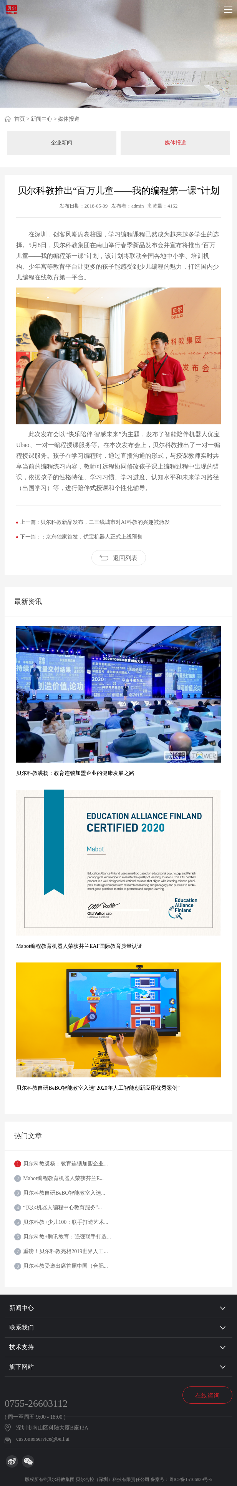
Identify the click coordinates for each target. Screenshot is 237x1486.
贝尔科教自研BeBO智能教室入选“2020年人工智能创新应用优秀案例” (97, 1088)
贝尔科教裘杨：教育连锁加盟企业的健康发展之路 (75, 773)
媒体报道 (175, 143)
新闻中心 (21, 1308)
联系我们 (21, 1327)
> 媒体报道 (67, 119)
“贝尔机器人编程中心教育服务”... (62, 1207)
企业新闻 (61, 143)
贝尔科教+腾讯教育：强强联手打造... (67, 1237)
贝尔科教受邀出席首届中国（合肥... (65, 1266)
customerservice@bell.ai (42, 1439)
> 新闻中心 (39, 119)
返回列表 (125, 558)
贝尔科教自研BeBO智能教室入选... (64, 1193)
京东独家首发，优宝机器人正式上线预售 (94, 537)
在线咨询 (207, 1395)
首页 (19, 119)
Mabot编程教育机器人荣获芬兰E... (63, 1178)
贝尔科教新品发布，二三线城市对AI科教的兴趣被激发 (105, 522)
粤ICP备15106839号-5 (190, 1479)
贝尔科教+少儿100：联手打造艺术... (65, 1222)
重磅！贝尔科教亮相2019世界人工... (65, 1251)
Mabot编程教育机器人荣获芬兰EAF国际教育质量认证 (79, 946)
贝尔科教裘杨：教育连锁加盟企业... (65, 1164)
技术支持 (21, 1347)
